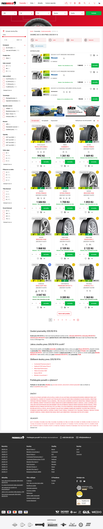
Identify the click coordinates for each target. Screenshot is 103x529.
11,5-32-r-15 (33, 424)
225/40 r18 (4, 457)
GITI (53, 454)
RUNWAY (53, 408)
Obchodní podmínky (32, 488)
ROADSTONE (92, 406)
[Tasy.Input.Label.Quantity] (88, 65)
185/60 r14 (4, 467)
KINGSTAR (58, 403)
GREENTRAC (81, 401)
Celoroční (79, 454)
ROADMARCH (85, 406)
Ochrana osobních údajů (33, 498)
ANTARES (44, 397)
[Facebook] (77, 481)
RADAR (75, 406)
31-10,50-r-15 (94, 425)
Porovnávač (75, 3)
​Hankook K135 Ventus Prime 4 (42, 366)
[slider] (2, 36)
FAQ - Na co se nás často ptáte (35, 483)
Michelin (54, 464)
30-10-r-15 (70, 425)
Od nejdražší (45, 120)
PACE (50, 406)
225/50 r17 (4, 472)
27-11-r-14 (88, 424)
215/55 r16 (4, 469)
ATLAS (61, 397)
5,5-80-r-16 (44, 422)
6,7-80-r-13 (49, 422)
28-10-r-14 (37, 425)
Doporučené (54, 120)
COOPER (41, 399)
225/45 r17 (4, 452)
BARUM (75, 397)
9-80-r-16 (90, 422)
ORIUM (42, 406)
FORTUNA (32, 401)
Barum (53, 449)
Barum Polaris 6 (31, 454)
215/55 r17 (4, 459)
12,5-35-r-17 (52, 424)
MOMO (75, 404)
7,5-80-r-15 (72, 422)
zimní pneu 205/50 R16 (88, 336)
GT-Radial (83, 351)
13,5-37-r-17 (65, 424)
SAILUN (58, 408)
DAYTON (53, 399)
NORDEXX (33, 406)
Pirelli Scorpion (31, 464)
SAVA (62, 408)
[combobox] (9, 13)
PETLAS (55, 406)
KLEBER (64, 403)
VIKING (43, 412)
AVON (71, 397)
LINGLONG (33, 404)
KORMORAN (69, 403)
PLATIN (64, 406)
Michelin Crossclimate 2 (40, 375)
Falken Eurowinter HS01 (40, 371)
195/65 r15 (4, 454)
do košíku (95, 65)
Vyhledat (93, 13)
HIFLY (31, 403)
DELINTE (58, 399)
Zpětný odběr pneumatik (33, 495)
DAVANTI (48, 399)
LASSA (85, 403)
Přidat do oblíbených (91, 55)
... (70, 319)
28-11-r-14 (42, 425)
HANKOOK (93, 401)
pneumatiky (53, 349)
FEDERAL (87, 399)
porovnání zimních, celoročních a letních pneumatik (66, 385)
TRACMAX (80, 410)
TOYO (75, 410)
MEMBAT (54, 404)
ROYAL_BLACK (47, 408)
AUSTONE (66, 397)
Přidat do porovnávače (94, 55)
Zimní (78, 452)
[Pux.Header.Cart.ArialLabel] (94, 3)
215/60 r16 (4, 464)
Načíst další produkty (64, 313)
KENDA (54, 403)
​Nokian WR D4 (38, 373)
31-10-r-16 (81, 425)
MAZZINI (49, 404)
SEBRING (66, 408)
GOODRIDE (69, 401)
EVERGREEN (76, 399)
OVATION (46, 406)
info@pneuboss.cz (85, 437)
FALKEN (82, 399)
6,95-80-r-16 (62, 422)
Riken (39, 351)
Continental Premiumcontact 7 (35, 457)
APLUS (49, 397)
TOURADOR (70, 410)
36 (74, 319)
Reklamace (30, 493)
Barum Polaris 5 (31, 449)
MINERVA (65, 404)
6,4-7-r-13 (32, 422)
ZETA (83, 412)
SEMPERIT (79, 408)
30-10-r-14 (58, 425)
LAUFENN (90, 403)
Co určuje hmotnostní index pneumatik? (12, 485)
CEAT (94, 397)
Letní (77, 449)
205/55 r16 (4, 449)
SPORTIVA (93, 408)
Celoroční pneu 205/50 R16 (37, 337)
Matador (54, 462)
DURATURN (70, 399)
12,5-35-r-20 (59, 424)
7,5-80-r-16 (78, 422)
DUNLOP (64, 399)
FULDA (49, 401)
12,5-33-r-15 (40, 424)
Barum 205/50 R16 (84, 349)
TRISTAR (91, 410)
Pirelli (79, 354)
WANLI (54, 412)
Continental (55, 452)
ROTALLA (39, 408)
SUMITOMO (40, 410)
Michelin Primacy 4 (32, 467)
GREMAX (88, 401)
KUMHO (75, 403)
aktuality (48, 385)
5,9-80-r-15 (38, 422)
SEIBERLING (72, 408)
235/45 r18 (4, 462)
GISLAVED (63, 401)
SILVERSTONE (86, 408)
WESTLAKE (60, 412)
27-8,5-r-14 (83, 424)
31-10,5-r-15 (88, 425)
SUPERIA (51, 410)
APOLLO (53, 397)
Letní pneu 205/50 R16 (75, 336)
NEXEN (86, 404)
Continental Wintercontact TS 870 (36, 459)
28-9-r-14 (93, 424)
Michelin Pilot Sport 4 (32, 462)
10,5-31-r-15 (96, 422)
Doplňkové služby (31, 485)
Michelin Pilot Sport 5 (32, 469)
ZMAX (86, 412)
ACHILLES (33, 397)
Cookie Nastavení (31, 500)
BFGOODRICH (81, 397)
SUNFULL (45, 410)
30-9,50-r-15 (76, 425)
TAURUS (56, 410)
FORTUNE (38, 401)
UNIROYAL (38, 412)
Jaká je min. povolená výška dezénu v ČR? (13, 492)
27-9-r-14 (77, 424)
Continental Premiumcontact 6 (42, 364)
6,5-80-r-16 (55, 422)
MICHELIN (60, 404)
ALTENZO (38, 397)
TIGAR (60, 410)
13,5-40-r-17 (72, 424)
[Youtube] (84, 481)
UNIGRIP (32, 412)
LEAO (95, 403)
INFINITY (41, 403)
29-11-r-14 (53, 425)
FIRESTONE (93, 399)
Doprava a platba (31, 490)
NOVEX (38, 406)
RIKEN (79, 406)
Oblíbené (71, 3)
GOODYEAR (75, 401)
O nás (53, 483)
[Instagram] (80, 481)
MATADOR (39, 404)
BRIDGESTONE (89, 397)
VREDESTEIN (48, 412)
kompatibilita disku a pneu (40, 386)
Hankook (54, 459)
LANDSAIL (80, 403)
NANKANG (80, 404)
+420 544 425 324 (68, 437)
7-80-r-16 (67, 422)
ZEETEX (79, 412)
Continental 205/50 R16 (61, 354)
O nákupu (29, 480)
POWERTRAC (69, 406)
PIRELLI (59, 406)
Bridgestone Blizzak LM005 (34, 472)
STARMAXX (33, 410)
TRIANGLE (86, 410)
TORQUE (64, 410)
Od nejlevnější (35, 120)
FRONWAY (44, 401)
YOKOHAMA (73, 412)
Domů (31, 31)
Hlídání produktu (97, 55)
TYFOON (96, 410)
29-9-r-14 (47, 425)
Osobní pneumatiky (46, 31)
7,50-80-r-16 (84, 422)
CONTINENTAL (34, 399)
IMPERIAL (36, 403)
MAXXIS (44, 404)
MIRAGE (71, 404)
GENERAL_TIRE (55, 401)
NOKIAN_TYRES (92, 404)
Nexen (53, 467)
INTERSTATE (47, 403)
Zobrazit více (6, 90)
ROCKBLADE (33, 408)
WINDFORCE (66, 412)
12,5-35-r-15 (46, 424)
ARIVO (57, 397)
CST (45, 399)
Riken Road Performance (40, 368)
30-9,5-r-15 (64, 425)
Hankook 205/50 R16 (36, 352)
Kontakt (54, 480)
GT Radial (54, 457)
